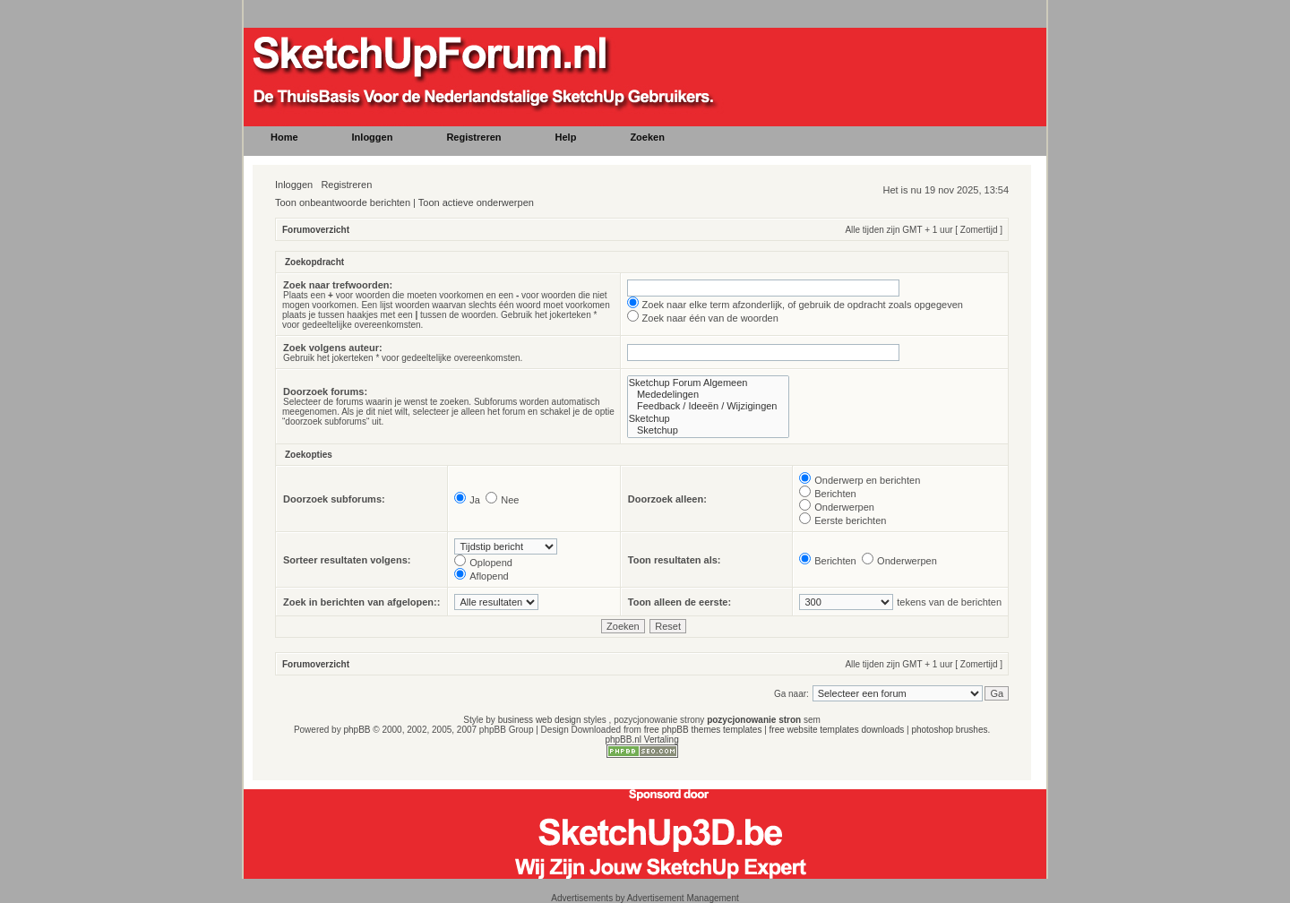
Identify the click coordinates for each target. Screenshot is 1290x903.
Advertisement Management (683, 898)
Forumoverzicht (315, 230)
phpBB (356, 730)
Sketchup (708, 419)
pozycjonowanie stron (754, 720)
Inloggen (294, 184)
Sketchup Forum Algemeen (708, 383)
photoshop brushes (949, 730)
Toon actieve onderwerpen (476, 202)
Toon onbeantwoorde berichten (342, 202)
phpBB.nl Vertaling (641, 739)
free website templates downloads (837, 730)
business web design (539, 720)
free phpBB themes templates (703, 730)
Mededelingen (708, 394)
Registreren (346, 184)
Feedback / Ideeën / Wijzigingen (708, 406)
